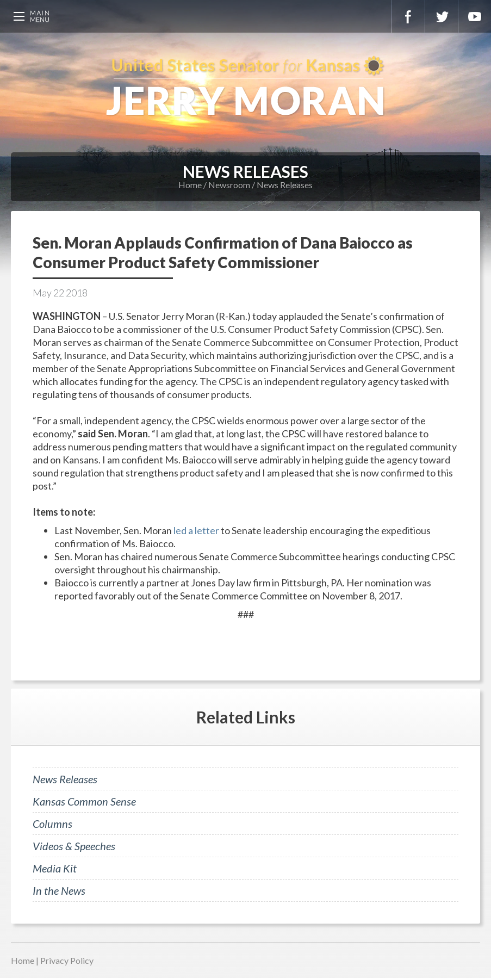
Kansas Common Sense (84, 801)
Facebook (408, 16)
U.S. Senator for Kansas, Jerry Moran (245, 87)
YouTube (474, 16)
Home (190, 184)
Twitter (441, 16)
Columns (52, 823)
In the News (59, 890)
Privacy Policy (67, 960)
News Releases (285, 184)
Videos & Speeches (74, 845)
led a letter (196, 530)
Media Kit (55, 868)
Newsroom (229, 184)
